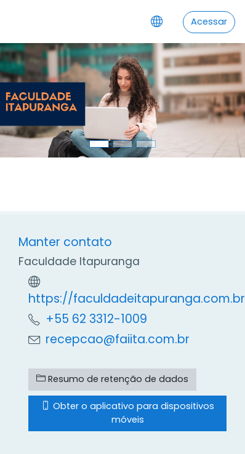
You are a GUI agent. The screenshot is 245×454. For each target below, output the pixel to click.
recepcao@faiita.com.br (118, 339)
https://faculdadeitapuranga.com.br (136, 298)
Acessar (209, 21)
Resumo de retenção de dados (112, 379)
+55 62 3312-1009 (96, 319)
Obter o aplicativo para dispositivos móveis (127, 413)
